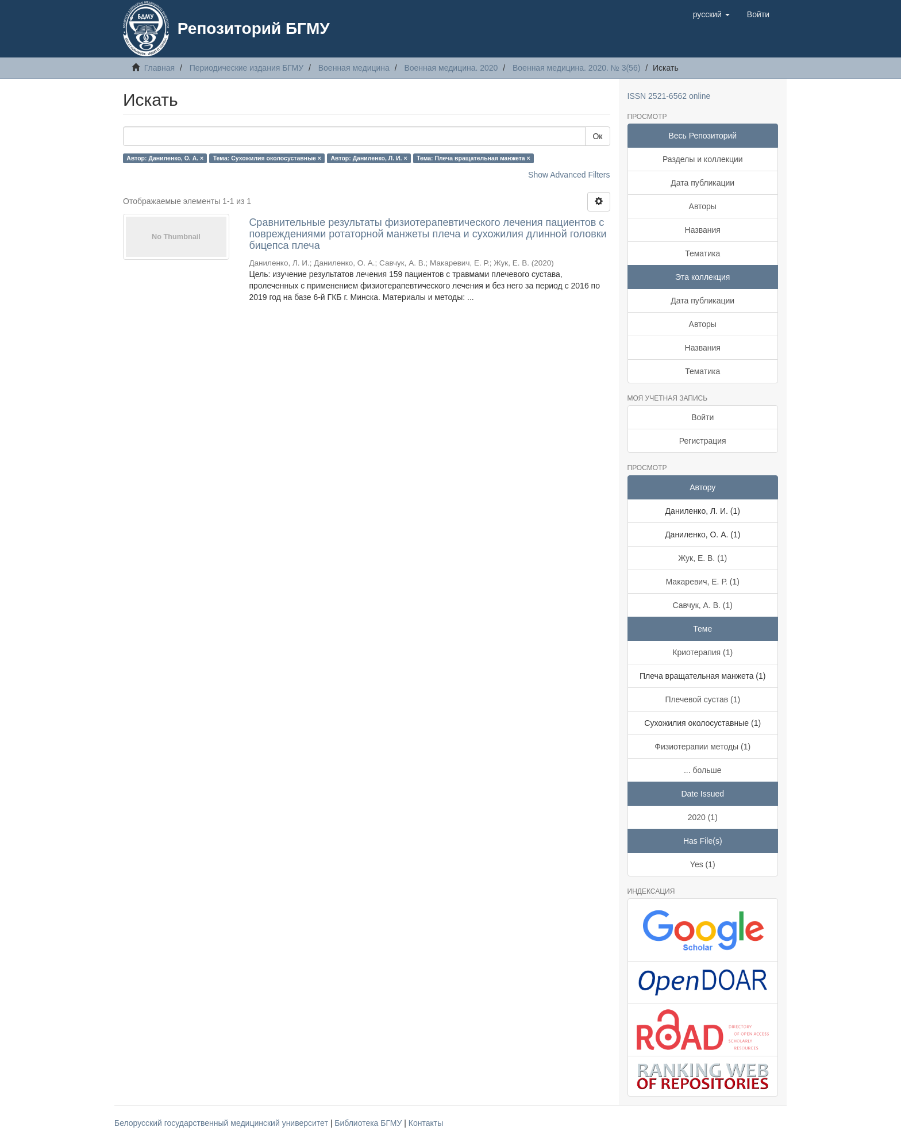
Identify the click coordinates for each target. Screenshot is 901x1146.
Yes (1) (702, 864)
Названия (703, 229)
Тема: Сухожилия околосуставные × (267, 158)
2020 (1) (703, 817)
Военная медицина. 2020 (451, 67)
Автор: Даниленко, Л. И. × (369, 158)
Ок (597, 136)
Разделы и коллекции (703, 159)
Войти (702, 417)
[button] (711, 14)
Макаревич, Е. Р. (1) (703, 581)
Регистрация (702, 440)
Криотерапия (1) (702, 652)
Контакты (426, 1123)
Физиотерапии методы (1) (702, 746)
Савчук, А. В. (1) (703, 605)
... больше (703, 770)
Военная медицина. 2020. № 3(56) (576, 67)
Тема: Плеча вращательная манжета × (473, 158)
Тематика (702, 253)
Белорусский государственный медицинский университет (222, 1123)
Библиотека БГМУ (369, 1123)
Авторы (703, 206)
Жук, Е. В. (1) (702, 558)
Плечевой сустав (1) (702, 699)
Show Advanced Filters (569, 174)
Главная (159, 67)
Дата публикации (702, 182)
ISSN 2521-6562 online (669, 96)
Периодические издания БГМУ (247, 67)
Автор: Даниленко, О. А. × (164, 158)
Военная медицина (354, 67)
